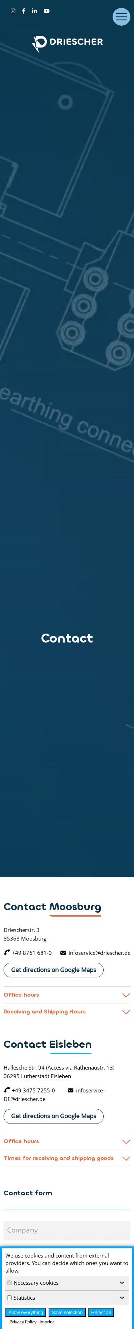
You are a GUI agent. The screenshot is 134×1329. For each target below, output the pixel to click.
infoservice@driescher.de (95, 952)
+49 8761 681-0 (28, 952)
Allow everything (26, 1312)
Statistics (21, 1297)
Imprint (47, 1322)
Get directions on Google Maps (53, 969)
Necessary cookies (33, 1282)
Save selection (67, 1312)
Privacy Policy (23, 1322)
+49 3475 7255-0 (29, 1090)
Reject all (101, 1312)
